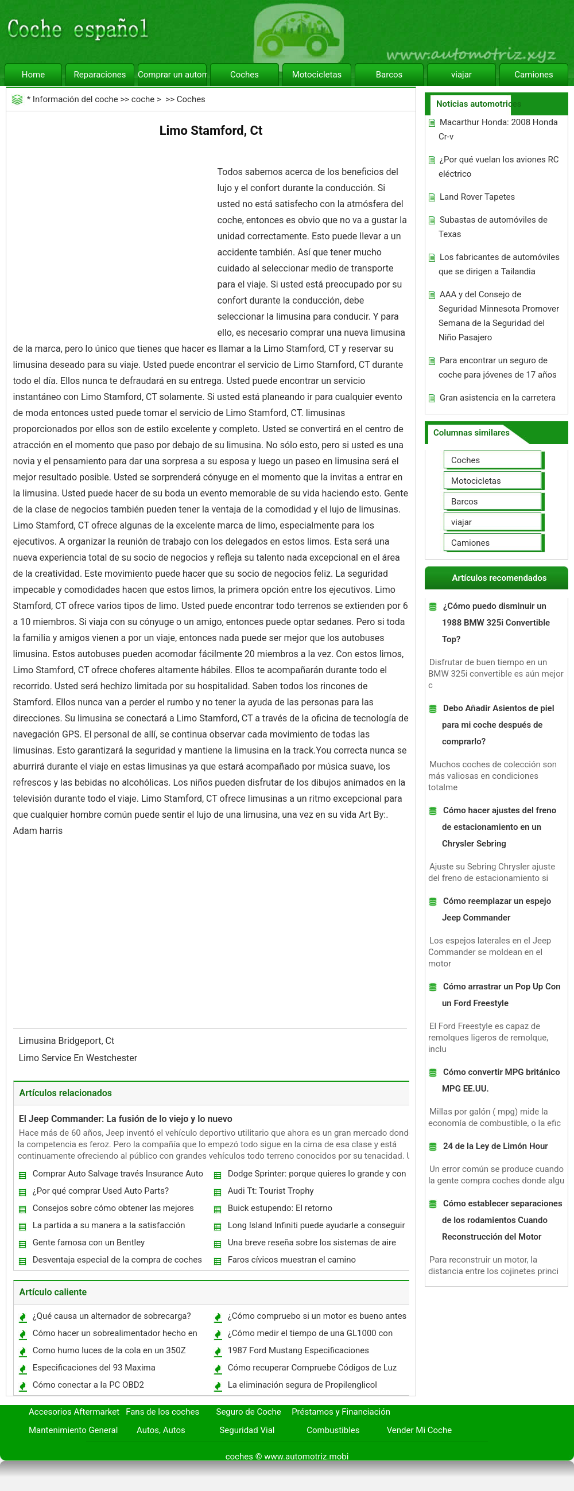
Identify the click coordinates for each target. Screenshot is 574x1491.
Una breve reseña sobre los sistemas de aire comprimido (311, 1245)
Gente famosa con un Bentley (89, 1242)
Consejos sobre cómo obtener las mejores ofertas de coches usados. (113, 1210)
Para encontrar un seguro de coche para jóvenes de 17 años (498, 367)
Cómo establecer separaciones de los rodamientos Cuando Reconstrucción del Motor (502, 1220)
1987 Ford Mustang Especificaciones (298, 1350)
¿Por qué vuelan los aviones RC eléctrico (499, 166)
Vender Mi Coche (419, 1430)
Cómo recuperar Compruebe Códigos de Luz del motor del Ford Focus (312, 1370)
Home (33, 74)
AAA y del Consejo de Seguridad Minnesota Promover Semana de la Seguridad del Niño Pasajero (499, 316)
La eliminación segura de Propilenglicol (302, 1385)
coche (142, 99)
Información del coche (75, 99)
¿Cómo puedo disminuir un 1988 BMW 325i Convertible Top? (496, 622)
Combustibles (333, 1430)
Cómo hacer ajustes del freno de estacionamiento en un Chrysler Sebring (499, 827)
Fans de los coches (162, 1412)
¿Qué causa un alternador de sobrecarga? (112, 1316)
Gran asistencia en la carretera (498, 398)
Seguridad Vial (246, 1430)
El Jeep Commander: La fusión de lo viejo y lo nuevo (125, 1118)
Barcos (389, 74)
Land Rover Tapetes (477, 197)
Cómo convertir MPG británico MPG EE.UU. (501, 1080)
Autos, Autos (161, 1430)
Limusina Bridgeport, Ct (68, 1040)
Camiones (533, 74)
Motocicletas (317, 74)
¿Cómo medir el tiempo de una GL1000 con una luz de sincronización (310, 1336)
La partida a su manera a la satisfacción (109, 1225)
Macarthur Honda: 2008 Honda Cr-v (498, 129)
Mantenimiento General (73, 1430)
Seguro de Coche (248, 1412)
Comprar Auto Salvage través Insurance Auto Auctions (118, 1176)
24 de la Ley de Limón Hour (495, 1146)
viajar (461, 74)
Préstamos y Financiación (341, 1412)
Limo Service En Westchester (79, 1058)
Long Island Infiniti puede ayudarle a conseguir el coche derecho (316, 1228)
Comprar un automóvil (172, 74)
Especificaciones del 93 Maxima (94, 1367)
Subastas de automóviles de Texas (493, 227)
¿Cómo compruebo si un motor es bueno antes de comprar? (317, 1318)
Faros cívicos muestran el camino (292, 1260)
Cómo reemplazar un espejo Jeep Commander (496, 909)
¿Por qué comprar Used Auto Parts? (101, 1191)
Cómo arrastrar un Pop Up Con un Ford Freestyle (501, 994)
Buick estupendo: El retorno (280, 1208)
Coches (244, 74)
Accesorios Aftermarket (74, 1412)
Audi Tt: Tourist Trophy (271, 1191)
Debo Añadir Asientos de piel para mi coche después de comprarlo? (498, 725)
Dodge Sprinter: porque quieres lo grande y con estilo (316, 1176)
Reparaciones (100, 74)
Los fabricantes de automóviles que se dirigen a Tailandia (499, 264)
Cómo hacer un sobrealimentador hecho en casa (114, 1336)
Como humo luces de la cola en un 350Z (109, 1350)
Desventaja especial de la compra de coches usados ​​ (117, 1262)
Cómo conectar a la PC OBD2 (88, 1385)
